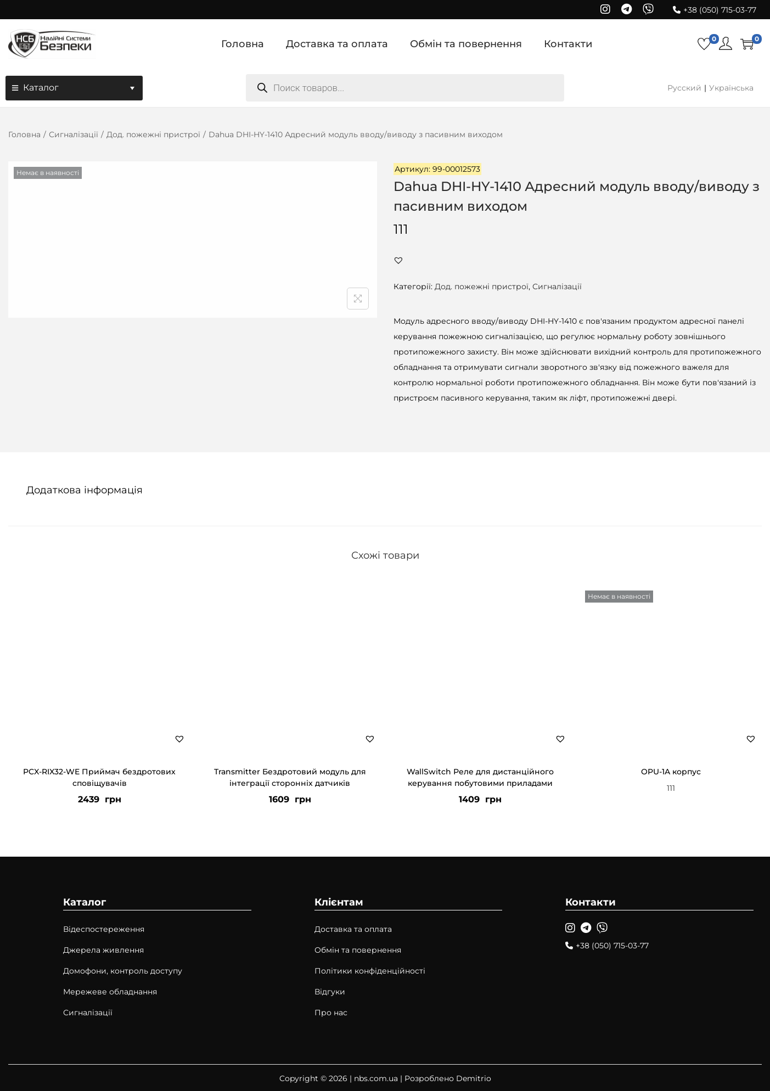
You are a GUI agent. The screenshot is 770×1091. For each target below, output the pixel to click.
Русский (684, 88)
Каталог (80, 88)
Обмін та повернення (357, 949)
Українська (731, 88)
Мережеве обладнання (110, 991)
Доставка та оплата (353, 928)
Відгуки (329, 991)
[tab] (83, 489)
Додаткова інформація (83, 489)
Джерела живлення (103, 949)
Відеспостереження (103, 928)
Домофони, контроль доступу (122, 970)
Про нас (330, 1011)
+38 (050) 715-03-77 (719, 10)
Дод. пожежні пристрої (153, 134)
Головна (24, 134)
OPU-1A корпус (671, 770)
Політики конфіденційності (369, 970)
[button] (398, 260)
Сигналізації (73, 134)
